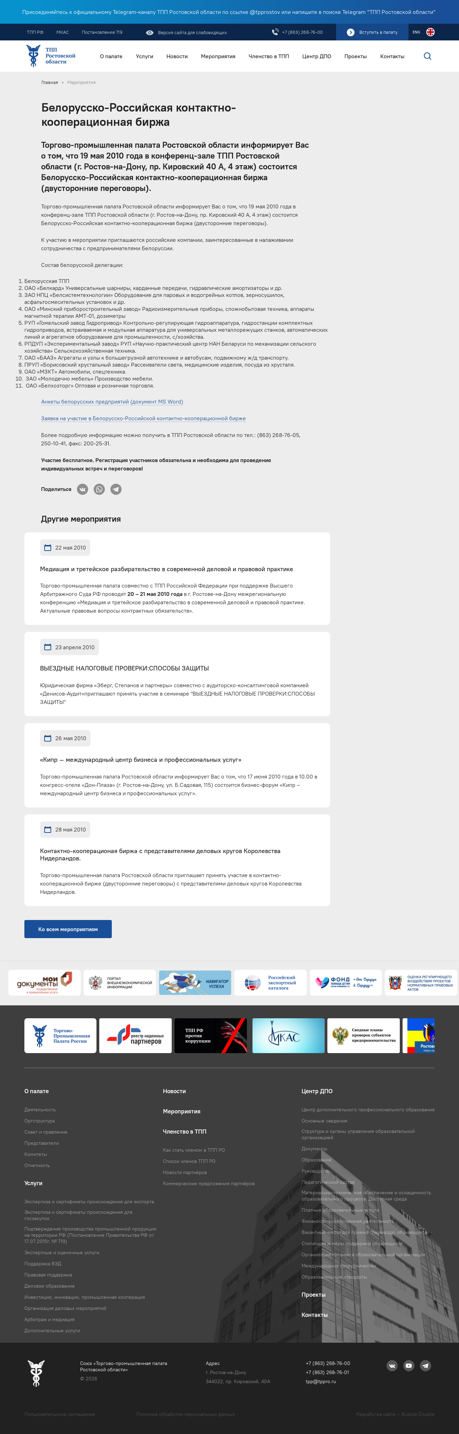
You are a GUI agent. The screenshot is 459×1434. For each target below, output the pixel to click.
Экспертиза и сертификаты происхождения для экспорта (89, 1201)
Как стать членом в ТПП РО (194, 1150)
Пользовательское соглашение (59, 1414)
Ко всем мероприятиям (68, 929)
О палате (111, 56)
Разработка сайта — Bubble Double (395, 1414)
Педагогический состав (328, 1182)
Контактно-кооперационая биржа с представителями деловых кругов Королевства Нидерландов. (160, 855)
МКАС (62, 32)
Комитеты (35, 1154)
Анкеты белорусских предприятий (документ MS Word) (112, 401)
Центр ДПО (316, 56)
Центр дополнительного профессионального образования (368, 1109)
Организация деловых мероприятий (65, 1308)
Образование (317, 1160)
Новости (177, 56)
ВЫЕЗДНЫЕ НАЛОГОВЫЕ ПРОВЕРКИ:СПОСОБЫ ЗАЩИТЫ (124, 668)
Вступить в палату (378, 32)
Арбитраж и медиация (49, 1319)
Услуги (144, 56)
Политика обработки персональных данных (185, 1414)
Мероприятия (218, 56)
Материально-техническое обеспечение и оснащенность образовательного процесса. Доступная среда (366, 1195)
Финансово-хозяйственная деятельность (348, 1221)
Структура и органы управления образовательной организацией (358, 1134)
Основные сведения (324, 1121)
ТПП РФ (35, 32)
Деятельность (40, 1109)
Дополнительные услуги (52, 1330)
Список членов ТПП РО (189, 1161)
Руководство (316, 1171)
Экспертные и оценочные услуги (61, 1252)
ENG (416, 32)
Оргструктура (39, 1121)
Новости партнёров (185, 1172)
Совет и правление (46, 1132)
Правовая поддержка (48, 1275)
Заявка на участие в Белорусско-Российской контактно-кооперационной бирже (143, 418)
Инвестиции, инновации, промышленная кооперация (84, 1297)
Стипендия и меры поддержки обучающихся (352, 1243)
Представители (41, 1143)
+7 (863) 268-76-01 (327, 1372)
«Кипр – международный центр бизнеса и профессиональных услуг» (140, 760)
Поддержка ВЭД (42, 1263)
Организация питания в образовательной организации (363, 1254)
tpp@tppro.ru (321, 1381)
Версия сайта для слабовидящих (192, 32)
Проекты (355, 56)
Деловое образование (49, 1286)
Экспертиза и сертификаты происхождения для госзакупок (78, 1215)
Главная (49, 82)
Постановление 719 (102, 32)
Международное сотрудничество (339, 1266)
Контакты (392, 56)
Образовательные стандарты (334, 1277)
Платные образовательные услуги (340, 1210)
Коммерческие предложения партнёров (209, 1183)
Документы (314, 1148)
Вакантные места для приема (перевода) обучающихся (364, 1232)
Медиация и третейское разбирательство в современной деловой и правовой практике (166, 569)
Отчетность (37, 1165)
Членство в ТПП (269, 56)
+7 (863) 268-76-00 (302, 32)
